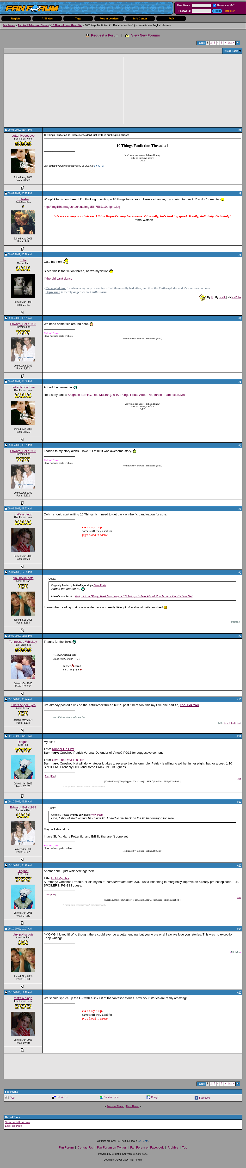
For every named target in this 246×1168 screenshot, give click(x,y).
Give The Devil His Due (68, 760)
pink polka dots (23, 578)
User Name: (184, 5)
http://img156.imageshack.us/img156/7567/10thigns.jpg (82, 206)
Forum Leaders (109, 18)
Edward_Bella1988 (23, 324)
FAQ (171, 18)
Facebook (204, 1097)
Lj (212, 297)
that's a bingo (23, 514)
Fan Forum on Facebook (147, 1147)
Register (230, 11)
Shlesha (23, 199)
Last (231, 42)
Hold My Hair (60, 878)
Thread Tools (230, 51)
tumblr (222, 297)
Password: (184, 11)
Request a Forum (104, 35)
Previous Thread (115, 1106)
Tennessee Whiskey (23, 641)
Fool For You (189, 705)
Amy (47, 776)
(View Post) (99, 585)
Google (155, 1097)
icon (239, 778)
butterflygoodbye (23, 135)
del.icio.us (62, 1097)
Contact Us (85, 1147)
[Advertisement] (65, 90)
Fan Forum (9, 25)
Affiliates (47, 18)
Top (184, 1147)
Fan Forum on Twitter (111, 1147)
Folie (23, 260)
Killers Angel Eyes (23, 705)
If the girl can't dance (58, 278)
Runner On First (63, 749)
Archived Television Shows (33, 25)
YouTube (236, 297)
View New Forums (145, 35)
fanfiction (235, 723)
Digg (12, 1097)
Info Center (140, 18)
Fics (53, 776)
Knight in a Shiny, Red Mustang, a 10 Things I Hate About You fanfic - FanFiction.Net (126, 395)
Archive (172, 1147)
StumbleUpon (111, 1097)
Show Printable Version (17, 1122)
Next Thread (132, 1106)
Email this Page (13, 1126)
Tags (78, 18)
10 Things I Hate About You (66, 25)
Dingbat (23, 742)
